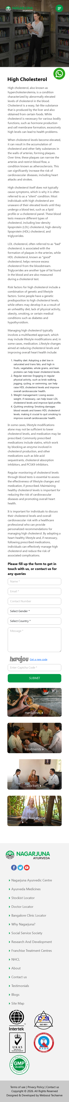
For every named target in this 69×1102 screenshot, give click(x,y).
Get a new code (38, 659)
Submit (34, 678)
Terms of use (18, 1087)
